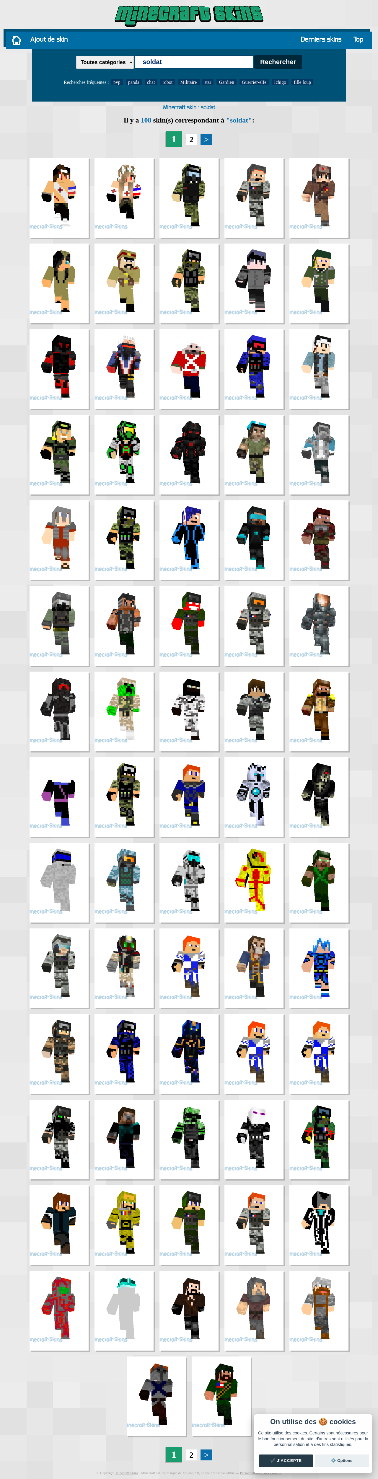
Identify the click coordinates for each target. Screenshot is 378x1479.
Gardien (226, 82)
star (207, 82)
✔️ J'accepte (286, 1460)
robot (168, 82)
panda (133, 82)
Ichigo (280, 82)
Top (358, 39)
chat (151, 82)
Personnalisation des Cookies (260, 1473)
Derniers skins (321, 39)
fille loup (302, 82)
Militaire (189, 82)
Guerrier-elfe (254, 82)
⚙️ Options (341, 1460)
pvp (116, 82)
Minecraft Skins (126, 1473)
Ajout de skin (49, 39)
